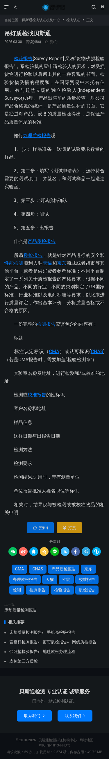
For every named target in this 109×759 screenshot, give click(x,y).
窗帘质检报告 (55, 642)
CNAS (97, 351)
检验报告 (23, 58)
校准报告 (37, 395)
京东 (62, 263)
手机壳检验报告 (61, 632)
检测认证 (73, 20)
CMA (54, 351)
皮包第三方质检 (23, 661)
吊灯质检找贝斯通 (27, 33)
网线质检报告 (84, 642)
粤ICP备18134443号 (54, 745)
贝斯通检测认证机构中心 (54, 7)
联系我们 (34, 715)
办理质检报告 (37, 135)
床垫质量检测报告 (20, 610)
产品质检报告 (42, 241)
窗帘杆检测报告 (23, 642)
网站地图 (86, 740)
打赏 (69, 527)
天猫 (47, 263)
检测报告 (46, 324)
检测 (19, 263)
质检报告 (33, 255)
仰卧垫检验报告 (23, 651)
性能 (9, 263)
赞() (51, 42)
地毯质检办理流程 (59, 651)
